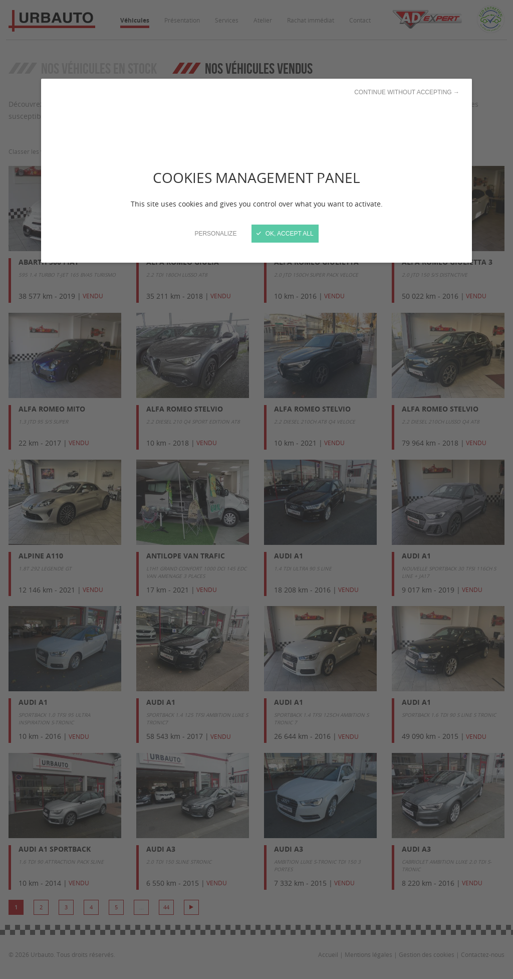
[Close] (256, 489)
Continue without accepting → (406, 92)
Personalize (215, 233)
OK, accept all (284, 233)
